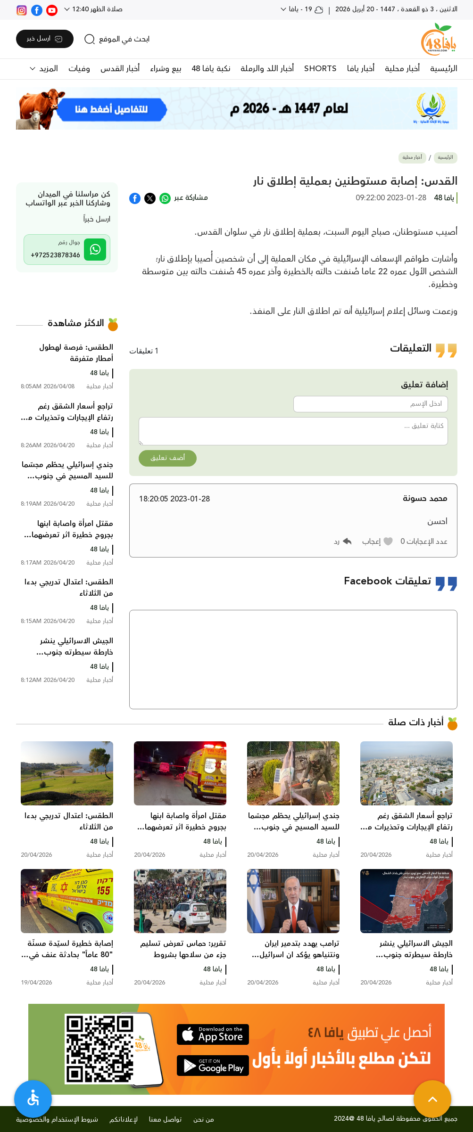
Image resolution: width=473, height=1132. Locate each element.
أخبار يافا (360, 69)
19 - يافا (305, 9)
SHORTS (320, 69)
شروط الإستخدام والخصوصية (57, 1120)
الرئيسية (443, 69)
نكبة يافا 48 (210, 69)
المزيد (47, 69)
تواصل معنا (165, 1120)
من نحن (203, 1120)
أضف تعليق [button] (167, 458)
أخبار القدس (120, 69)
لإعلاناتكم (123, 1120)
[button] (378, 541)
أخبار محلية (402, 69)
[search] (116, 39)
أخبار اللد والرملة (267, 69)
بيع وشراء (165, 69)
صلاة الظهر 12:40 (96, 9)
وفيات (79, 69)
